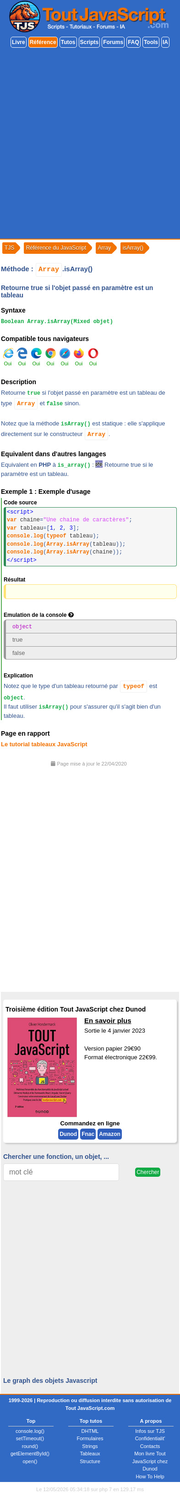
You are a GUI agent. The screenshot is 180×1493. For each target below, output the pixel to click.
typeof (56, 536)
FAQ (133, 42)
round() (30, 1445)
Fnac (88, 1134)
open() (30, 1461)
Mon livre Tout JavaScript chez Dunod (150, 1461)
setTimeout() (30, 1438)
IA (165, 42)
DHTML (90, 1430)
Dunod (68, 1134)
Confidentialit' (150, 1438)
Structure (90, 1461)
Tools (151, 42)
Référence (43, 42)
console (18, 536)
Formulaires (89, 1438)
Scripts (89, 42)
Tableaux (90, 1453)
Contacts (150, 1445)
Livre (18, 42)
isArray (77, 544)
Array (48, 270)
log (38, 536)
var (12, 520)
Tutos (68, 42)
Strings (90, 1445)
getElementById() (30, 1453)
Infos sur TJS (150, 1430)
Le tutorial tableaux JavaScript (44, 743)
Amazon (109, 1134)
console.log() (30, 1430)
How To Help (150, 1476)
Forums (113, 42)
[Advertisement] (90, 144)
